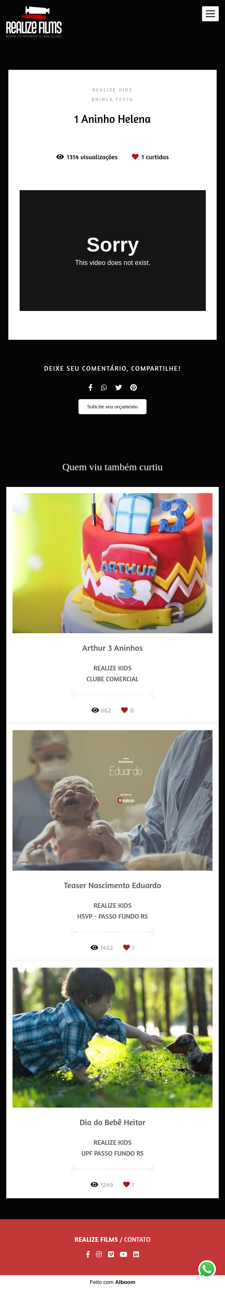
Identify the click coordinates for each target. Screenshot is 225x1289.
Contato (137, 1239)
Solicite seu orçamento (112, 406)
